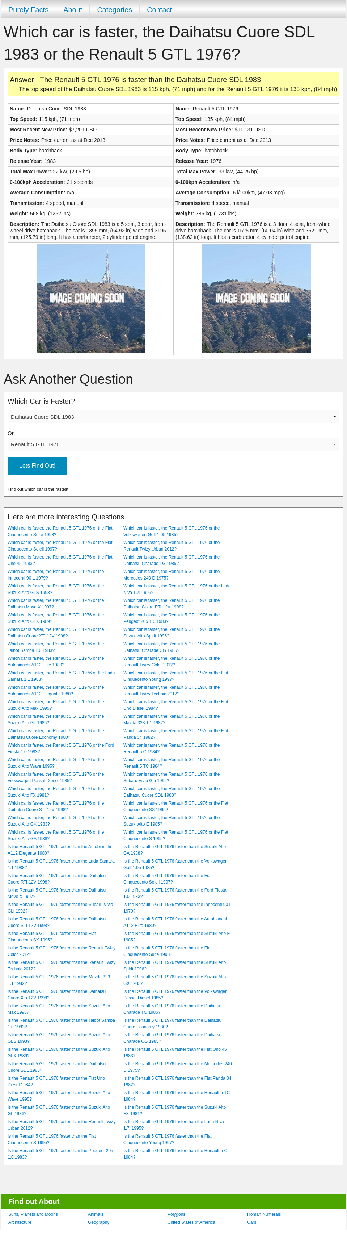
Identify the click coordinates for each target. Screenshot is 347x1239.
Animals (95, 1214)
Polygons (176, 1214)
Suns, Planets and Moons (33, 1214)
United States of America (191, 1222)
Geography (98, 1222)
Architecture (19, 1222)
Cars (251, 1222)
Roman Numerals (264, 1214)
